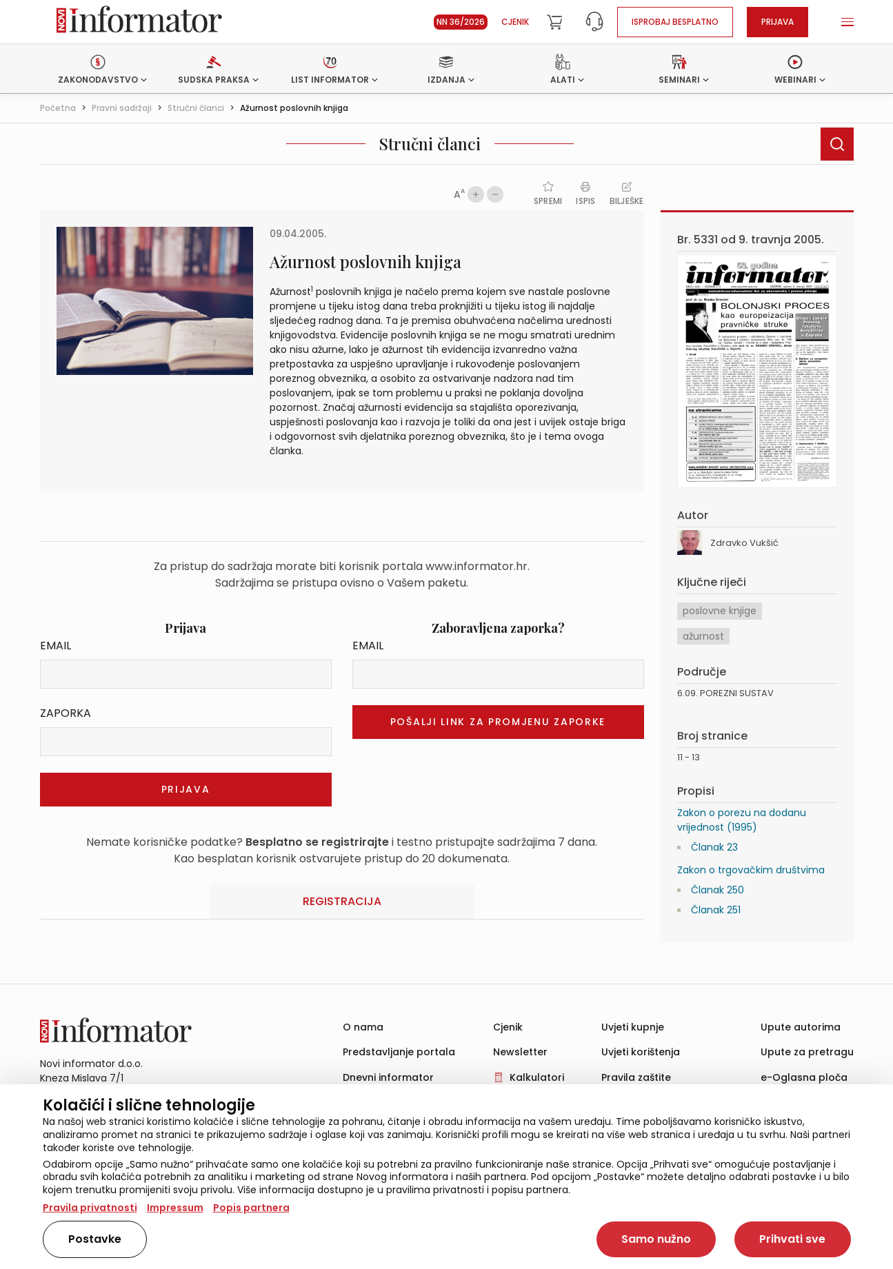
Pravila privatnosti (90, 1208)
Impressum (175, 1208)
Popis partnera (251, 1208)
